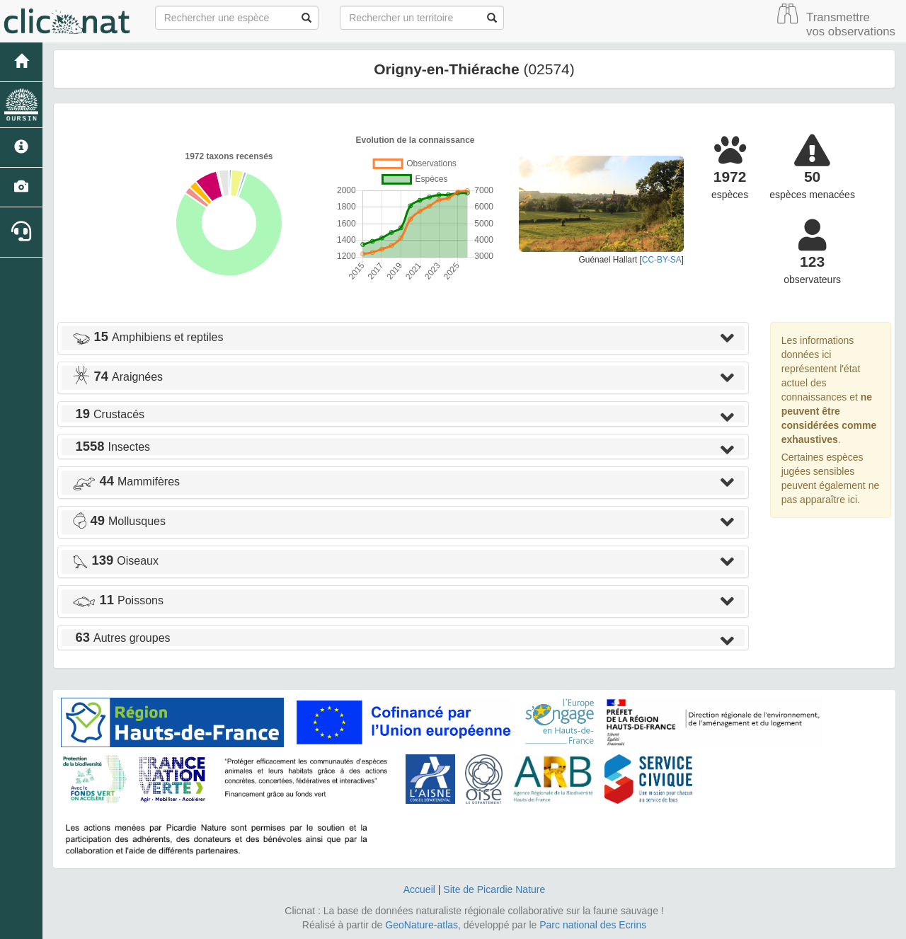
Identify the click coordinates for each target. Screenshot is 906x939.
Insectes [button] (111, 447)
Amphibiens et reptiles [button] (147, 337)
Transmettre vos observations (850, 24)
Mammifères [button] (126, 482)
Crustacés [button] (108, 414)
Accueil (419, 889)
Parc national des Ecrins (592, 925)
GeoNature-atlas (421, 925)
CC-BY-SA (662, 260)
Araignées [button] (117, 377)
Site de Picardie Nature (494, 889)
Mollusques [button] (119, 521)
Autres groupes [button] (121, 638)
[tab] (403, 338)
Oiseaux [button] (115, 561)
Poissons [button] (118, 600)
